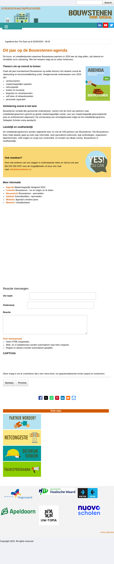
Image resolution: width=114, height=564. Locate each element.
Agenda (10, 187)
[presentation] (33, 364)
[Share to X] (46, 398)
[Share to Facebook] (40, 398)
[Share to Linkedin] (63, 398)
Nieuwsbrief (12, 193)
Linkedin (10, 190)
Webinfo (10, 199)
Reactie (7, 312)
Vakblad (10, 196)
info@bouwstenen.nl (20, 169)
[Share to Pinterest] (57, 398)
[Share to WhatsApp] (52, 398)
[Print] (74, 398)
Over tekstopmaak (12, 338)
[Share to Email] (68, 398)
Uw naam (7, 296)
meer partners (107, 532)
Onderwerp (8, 305)
